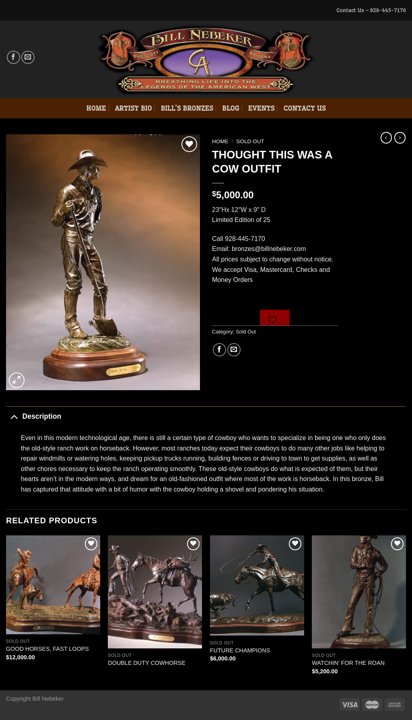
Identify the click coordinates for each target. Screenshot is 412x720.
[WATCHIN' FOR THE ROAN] (359, 591)
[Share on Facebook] (219, 349)
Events (261, 108)
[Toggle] (14, 416)
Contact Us (304, 108)
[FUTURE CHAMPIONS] (257, 585)
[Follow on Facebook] (13, 57)
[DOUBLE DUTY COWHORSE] (155, 591)
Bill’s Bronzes (187, 108)
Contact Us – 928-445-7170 (371, 10)
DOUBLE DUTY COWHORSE (146, 663)
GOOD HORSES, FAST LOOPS (47, 649)
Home (96, 108)
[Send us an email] (28, 57)
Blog (230, 108)
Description (33, 416)
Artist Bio (133, 108)
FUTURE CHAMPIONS (240, 650)
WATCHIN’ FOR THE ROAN (348, 663)
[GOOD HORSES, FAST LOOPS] (53, 584)
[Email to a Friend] (234, 349)
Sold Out (250, 141)
